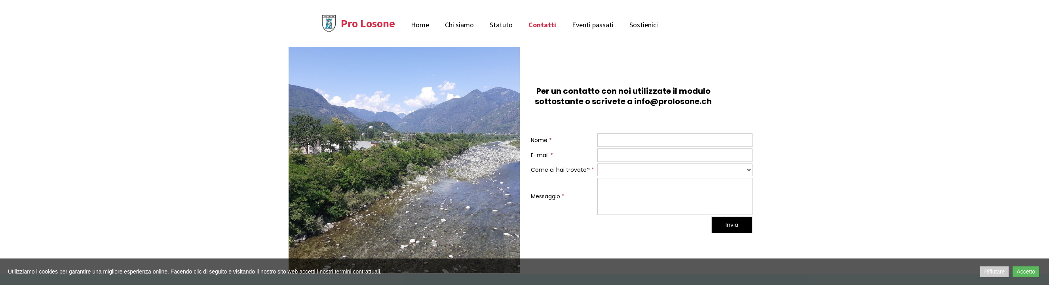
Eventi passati (593, 24)
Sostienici (643, 24)
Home (420, 24)
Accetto (1026, 271)
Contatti (542, 24)
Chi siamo (459, 24)
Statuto (501, 24)
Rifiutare (994, 271)
